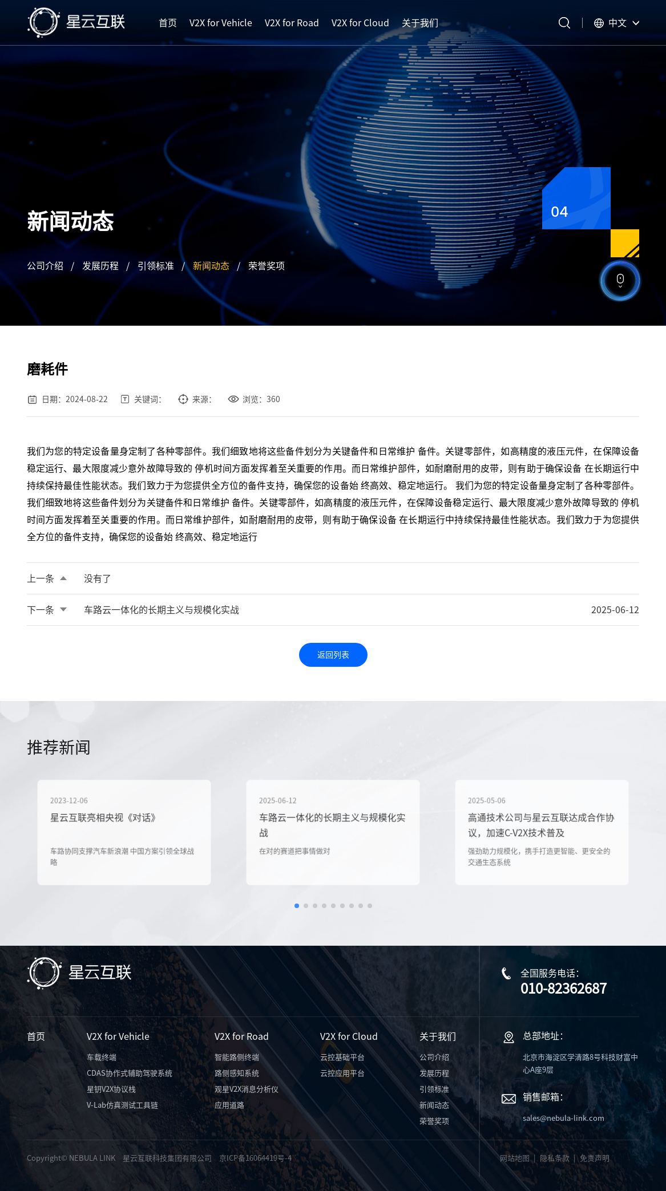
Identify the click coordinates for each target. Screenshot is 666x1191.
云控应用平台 (342, 1073)
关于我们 (437, 1036)
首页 (36, 1036)
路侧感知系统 (237, 1073)
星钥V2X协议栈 (111, 1089)
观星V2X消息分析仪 (246, 1089)
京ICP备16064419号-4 (255, 1158)
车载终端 (101, 1057)
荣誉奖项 (266, 265)
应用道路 (229, 1105)
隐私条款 (555, 1158)
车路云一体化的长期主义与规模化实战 (161, 609)
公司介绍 (45, 265)
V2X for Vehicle (118, 1036)
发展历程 (100, 265)
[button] (296, 906)
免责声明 (595, 1158)
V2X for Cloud (349, 1036)
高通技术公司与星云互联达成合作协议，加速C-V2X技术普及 (541, 826)
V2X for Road (242, 1036)
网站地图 (515, 1158)
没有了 (97, 578)
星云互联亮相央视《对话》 (108, 820)
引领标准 (156, 265)
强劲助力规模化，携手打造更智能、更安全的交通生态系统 (540, 852)
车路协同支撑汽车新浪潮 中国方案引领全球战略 (122, 852)
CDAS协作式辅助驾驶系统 (129, 1073)
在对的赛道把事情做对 (301, 847)
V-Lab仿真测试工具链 (122, 1105)
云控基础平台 (342, 1057)
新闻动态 (211, 265)
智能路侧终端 (237, 1057)
